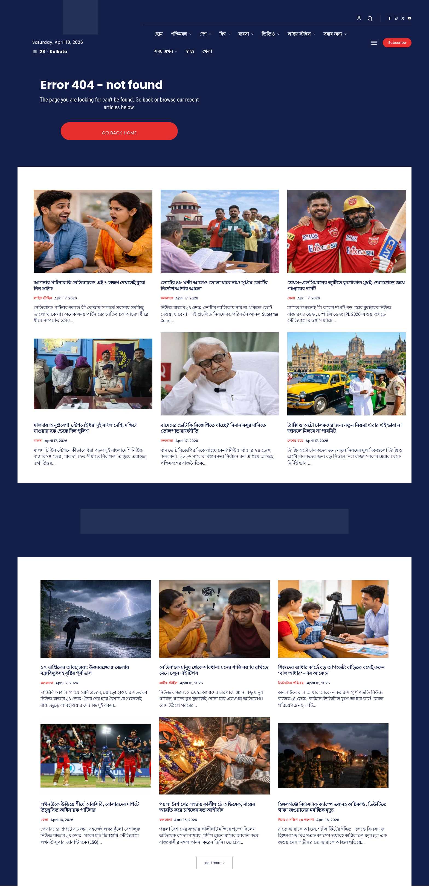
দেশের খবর (295, 442)
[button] (369, 18)
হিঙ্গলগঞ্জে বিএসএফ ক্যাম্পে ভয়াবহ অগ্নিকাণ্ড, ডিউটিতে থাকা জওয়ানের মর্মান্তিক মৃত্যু (332, 808)
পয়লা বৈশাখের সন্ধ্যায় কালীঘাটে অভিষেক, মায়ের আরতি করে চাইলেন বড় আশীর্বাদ (207, 808)
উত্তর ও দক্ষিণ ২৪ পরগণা (296, 821)
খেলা (291, 299)
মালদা (38, 442)
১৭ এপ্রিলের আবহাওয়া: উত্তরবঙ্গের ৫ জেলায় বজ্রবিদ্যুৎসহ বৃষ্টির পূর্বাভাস (84, 671)
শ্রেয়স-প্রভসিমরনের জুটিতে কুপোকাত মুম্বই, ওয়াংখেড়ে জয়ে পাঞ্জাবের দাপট (346, 287)
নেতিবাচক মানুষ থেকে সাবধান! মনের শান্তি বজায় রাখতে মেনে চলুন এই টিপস (213, 671)
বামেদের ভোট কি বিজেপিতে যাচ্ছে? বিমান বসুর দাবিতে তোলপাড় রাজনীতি (213, 429)
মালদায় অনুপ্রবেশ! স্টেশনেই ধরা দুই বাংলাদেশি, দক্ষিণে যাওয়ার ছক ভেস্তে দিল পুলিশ (86, 429)
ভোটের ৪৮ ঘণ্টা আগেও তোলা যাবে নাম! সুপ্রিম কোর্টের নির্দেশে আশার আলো (214, 287)
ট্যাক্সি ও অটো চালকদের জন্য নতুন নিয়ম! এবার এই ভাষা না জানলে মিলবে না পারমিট (344, 429)
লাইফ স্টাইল (43, 299)
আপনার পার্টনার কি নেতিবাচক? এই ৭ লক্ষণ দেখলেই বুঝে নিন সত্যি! (89, 287)
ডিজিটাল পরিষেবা (291, 684)
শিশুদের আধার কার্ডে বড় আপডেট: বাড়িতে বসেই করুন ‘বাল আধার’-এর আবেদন (331, 671)
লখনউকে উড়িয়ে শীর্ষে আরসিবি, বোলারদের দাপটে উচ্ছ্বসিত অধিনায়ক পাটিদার (89, 808)
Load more (214, 864)
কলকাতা (167, 299)
